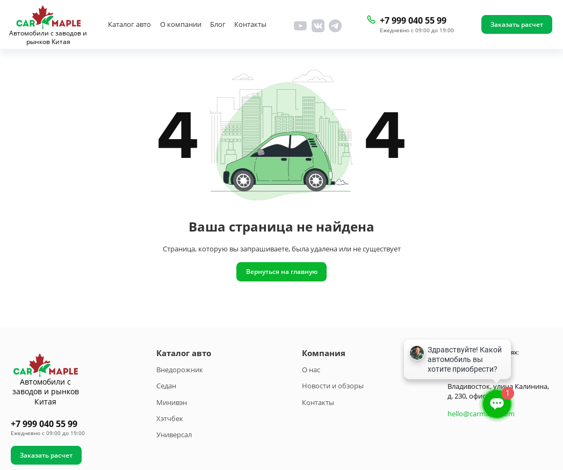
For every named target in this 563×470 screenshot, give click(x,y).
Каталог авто (129, 24)
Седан (166, 386)
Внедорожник (179, 369)
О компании (180, 24)
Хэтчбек (169, 418)
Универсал (174, 434)
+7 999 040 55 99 (413, 20)
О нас (311, 369)
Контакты (250, 24)
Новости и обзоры (333, 386)
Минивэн (171, 402)
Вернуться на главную (281, 271)
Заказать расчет (516, 24)
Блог (218, 24)
